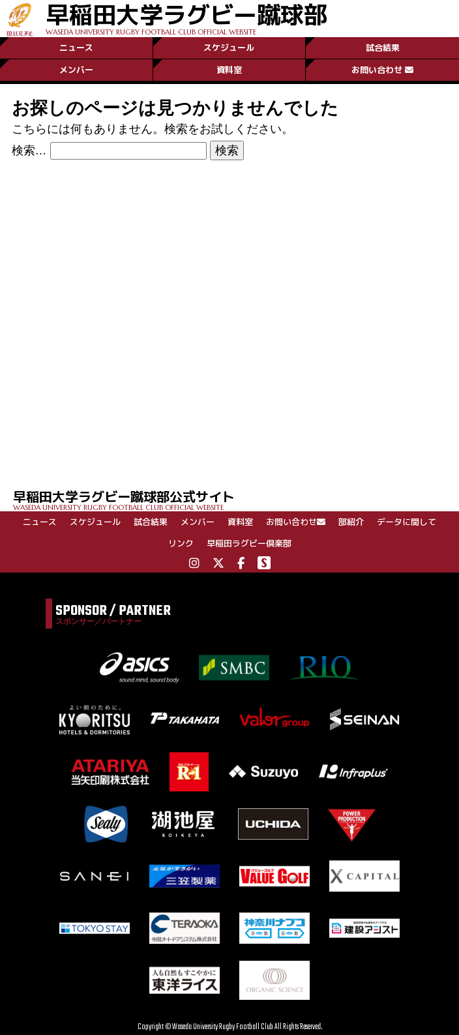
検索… (29, 150)
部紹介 (351, 522)
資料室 (229, 70)
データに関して (406, 522)
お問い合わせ (382, 70)
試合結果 (383, 47)
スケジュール (228, 47)
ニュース (76, 47)
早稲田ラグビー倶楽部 (249, 543)
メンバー (76, 70)
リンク (181, 543)
